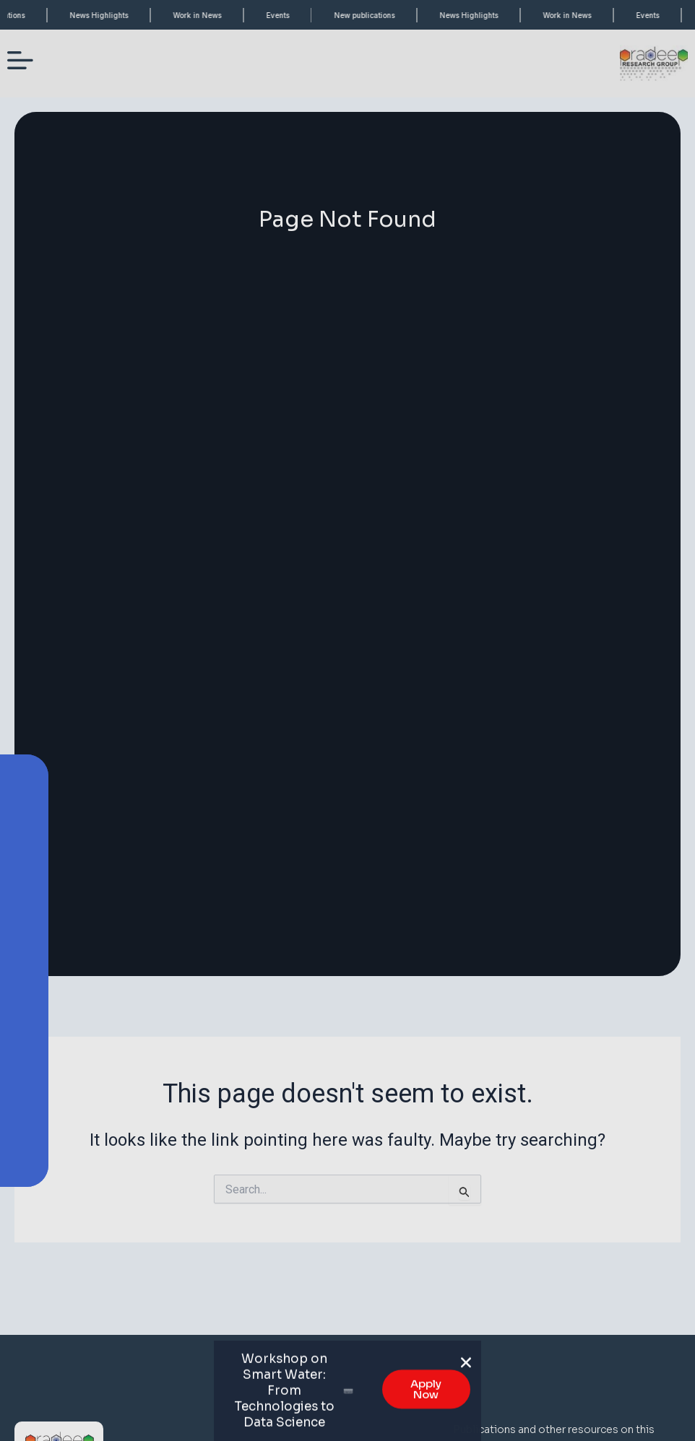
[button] (466, 1375)
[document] (347, 720)
